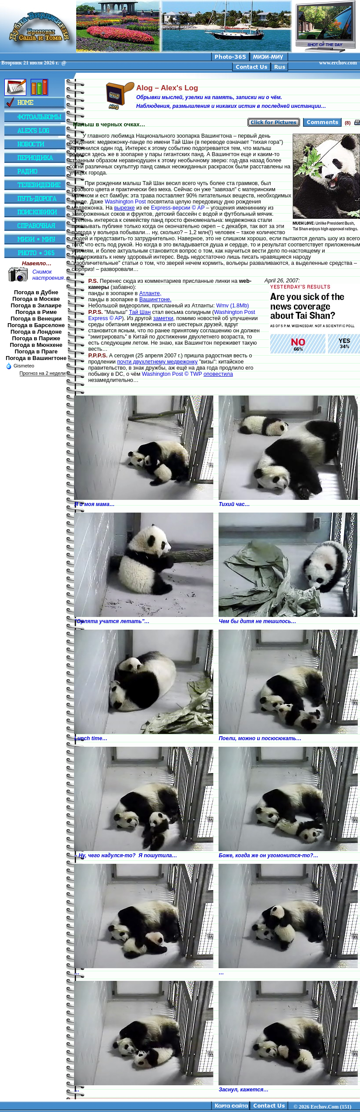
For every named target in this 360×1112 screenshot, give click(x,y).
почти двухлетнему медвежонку (157, 362)
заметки (163, 318)
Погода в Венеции (36, 318)
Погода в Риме (36, 312)
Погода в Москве (36, 299)
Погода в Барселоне (36, 325)
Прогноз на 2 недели (43, 373)
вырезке (124, 208)
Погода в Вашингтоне (36, 358)
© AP (198, 208)
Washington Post (125, 202)
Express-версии (171, 208)
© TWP (193, 374)
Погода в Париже (36, 338)
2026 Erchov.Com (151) (325, 1107)
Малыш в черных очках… (109, 124)
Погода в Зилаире (36, 305)
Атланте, (150, 293)
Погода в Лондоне (36, 331)
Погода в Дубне (36, 292)
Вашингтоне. (155, 299)
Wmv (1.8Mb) (232, 306)
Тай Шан (140, 312)
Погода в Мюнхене (36, 345)
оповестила (218, 374)
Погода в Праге (35, 351)
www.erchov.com (338, 63)
